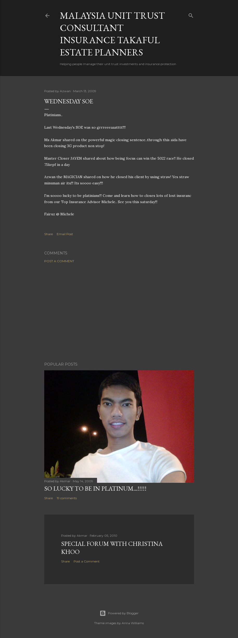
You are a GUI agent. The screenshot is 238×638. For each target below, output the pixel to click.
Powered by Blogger (119, 613)
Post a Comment (59, 261)
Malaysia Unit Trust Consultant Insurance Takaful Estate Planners (112, 33)
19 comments (67, 498)
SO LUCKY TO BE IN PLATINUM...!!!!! (95, 488)
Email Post (65, 234)
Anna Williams (133, 623)
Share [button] (48, 234)
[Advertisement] (119, 312)
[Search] (191, 14)
